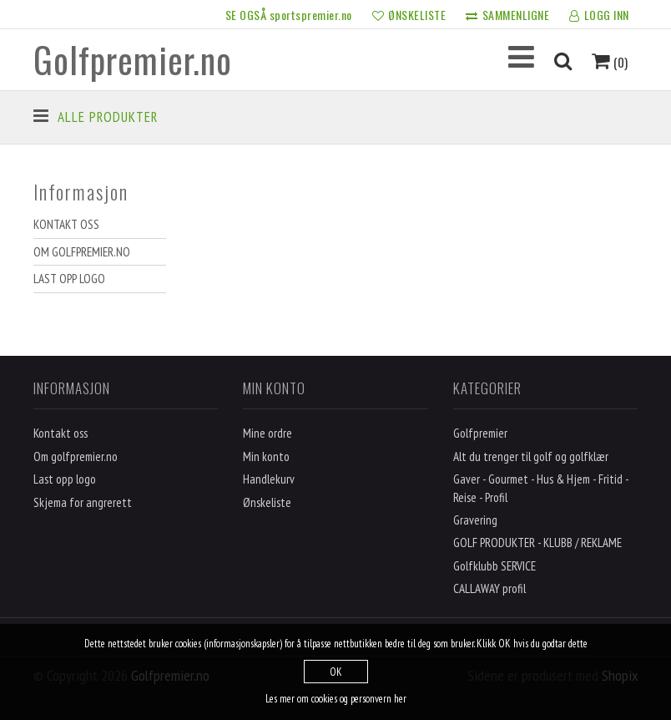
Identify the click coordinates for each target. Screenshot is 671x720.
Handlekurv (269, 479)
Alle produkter (108, 117)
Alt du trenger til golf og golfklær (530, 456)
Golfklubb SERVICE (494, 566)
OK (336, 672)
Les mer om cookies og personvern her (335, 699)
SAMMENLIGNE (507, 16)
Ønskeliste (267, 502)
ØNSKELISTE (409, 16)
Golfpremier (480, 433)
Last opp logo (69, 278)
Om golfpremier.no (81, 252)
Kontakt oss (66, 224)
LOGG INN (599, 16)
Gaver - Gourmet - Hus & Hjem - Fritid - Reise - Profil (540, 488)
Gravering (475, 520)
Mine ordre (267, 433)
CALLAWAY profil (489, 588)
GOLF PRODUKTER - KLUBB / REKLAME (537, 542)
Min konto (266, 456)
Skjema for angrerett (82, 502)
